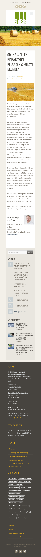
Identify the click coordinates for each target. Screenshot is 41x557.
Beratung (12, 449)
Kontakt (11, 525)
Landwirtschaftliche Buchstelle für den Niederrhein (19, 465)
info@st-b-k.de (20, 312)
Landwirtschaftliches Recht (18, 456)
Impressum (12, 529)
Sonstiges (20, 76)
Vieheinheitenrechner (16, 537)
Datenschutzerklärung (16, 533)
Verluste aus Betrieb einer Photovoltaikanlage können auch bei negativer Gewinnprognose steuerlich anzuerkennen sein (24, 349)
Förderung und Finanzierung (18, 452)
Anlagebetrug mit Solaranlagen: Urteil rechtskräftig (22, 325)
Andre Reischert (12, 234)
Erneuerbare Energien (16, 460)
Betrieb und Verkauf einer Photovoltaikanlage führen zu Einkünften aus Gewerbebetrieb (24, 336)
